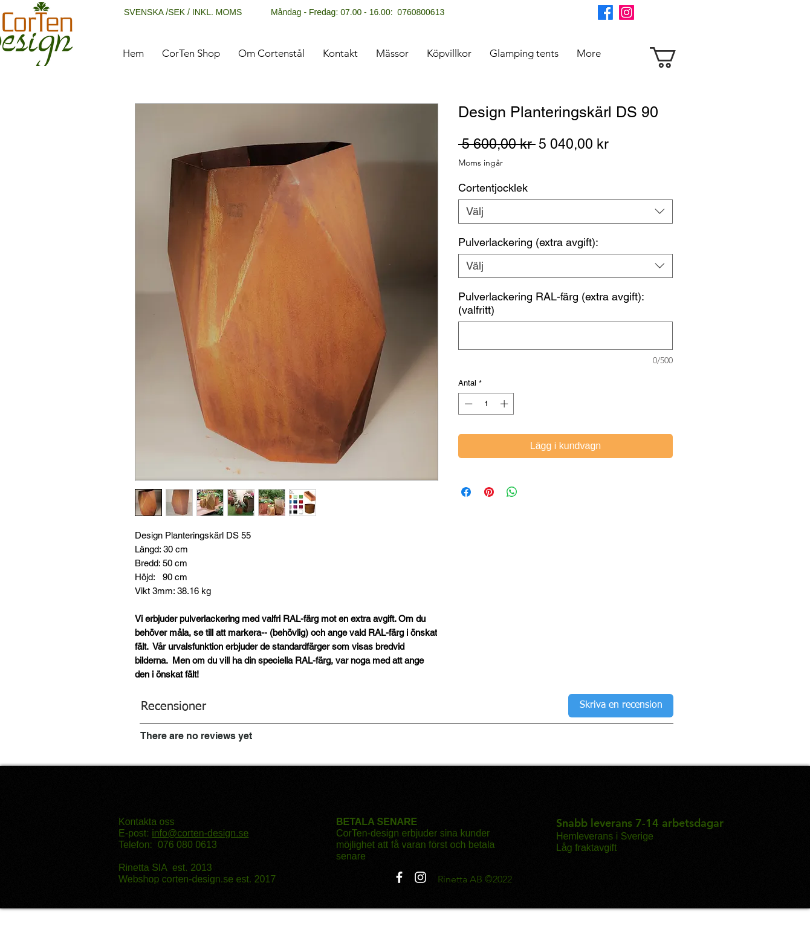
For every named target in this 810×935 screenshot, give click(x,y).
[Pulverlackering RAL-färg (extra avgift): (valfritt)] (565, 336)
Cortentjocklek (493, 187)
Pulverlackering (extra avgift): (528, 242)
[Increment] (505, 403)
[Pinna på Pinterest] (489, 492)
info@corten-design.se (200, 833)
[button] (675, 57)
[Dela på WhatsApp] (512, 492)
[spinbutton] (486, 403)
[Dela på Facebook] (466, 492)
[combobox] (565, 211)
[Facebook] (605, 12)
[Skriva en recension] (620, 705)
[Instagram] (626, 12)
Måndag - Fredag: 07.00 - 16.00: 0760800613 (357, 12)
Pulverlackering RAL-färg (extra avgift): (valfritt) (551, 303)
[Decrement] (467, 403)
